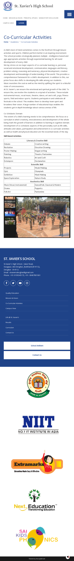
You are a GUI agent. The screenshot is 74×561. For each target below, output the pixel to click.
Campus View (8, 23)
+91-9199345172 (17, 275)
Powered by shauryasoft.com (37, 559)
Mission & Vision (15, 18)
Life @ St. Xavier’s (12, 317)
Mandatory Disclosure (48, 18)
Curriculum (10, 327)
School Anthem (37, 345)
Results (8, 322)
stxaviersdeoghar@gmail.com (21, 272)
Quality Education (12, 293)
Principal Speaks (31, 18)
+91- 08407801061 (33, 275)
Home (5, 18)
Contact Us (10, 332)
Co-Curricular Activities (14, 303)
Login (21, 23)
